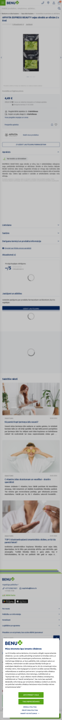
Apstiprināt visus (31, 695)
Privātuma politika (30, 710)
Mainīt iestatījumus (29, 713)
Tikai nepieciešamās (31, 702)
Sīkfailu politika (30, 707)
